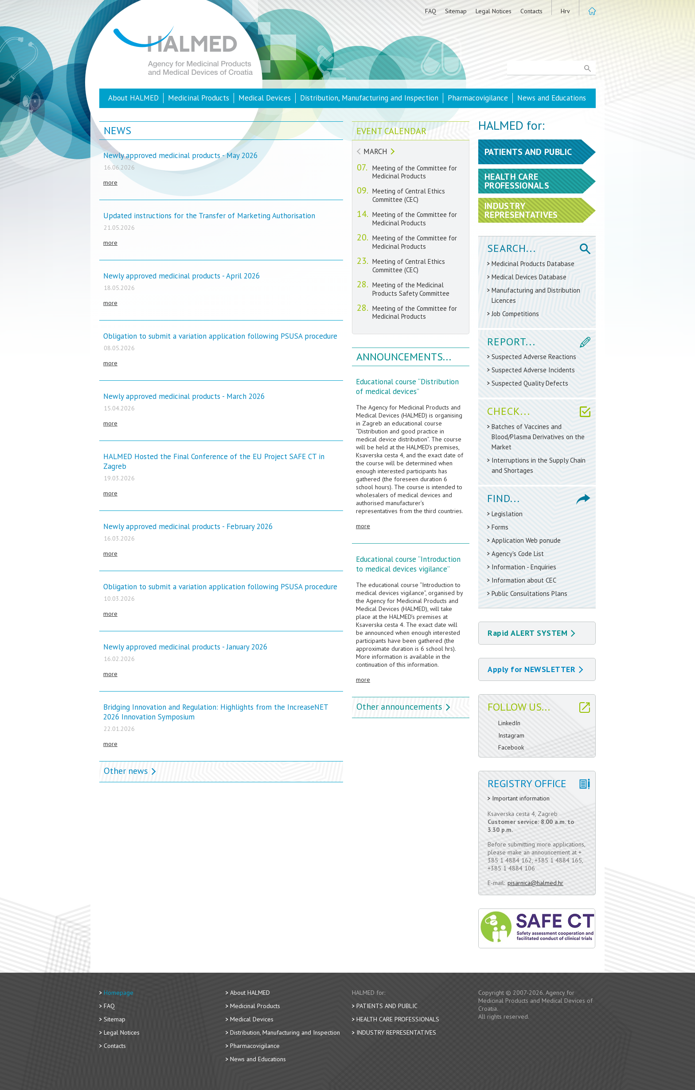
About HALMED (133, 98)
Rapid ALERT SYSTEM (531, 633)
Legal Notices (493, 11)
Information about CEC (524, 580)
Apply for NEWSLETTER (535, 669)
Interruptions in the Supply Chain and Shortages (539, 465)
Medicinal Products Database (533, 263)
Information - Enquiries (524, 567)
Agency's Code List (518, 553)
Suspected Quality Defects (530, 383)
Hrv (565, 11)
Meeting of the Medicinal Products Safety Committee (410, 289)
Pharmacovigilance (478, 98)
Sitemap (456, 11)
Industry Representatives (396, 1032)
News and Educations (551, 98)
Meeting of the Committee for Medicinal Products (414, 172)
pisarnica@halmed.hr (535, 883)
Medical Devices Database (529, 277)
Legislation (507, 514)
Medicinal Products (198, 98)
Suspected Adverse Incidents (533, 370)
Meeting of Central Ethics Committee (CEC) (408, 195)
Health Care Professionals (397, 1019)
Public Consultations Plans (529, 593)
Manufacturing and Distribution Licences (536, 295)
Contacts (531, 11)
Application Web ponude (526, 540)
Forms (500, 527)
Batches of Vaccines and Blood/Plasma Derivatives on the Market (538, 436)
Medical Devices (264, 98)
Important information (521, 798)
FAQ (430, 11)
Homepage (118, 993)
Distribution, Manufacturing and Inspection (369, 98)
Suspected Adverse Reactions (534, 356)
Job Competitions (515, 313)
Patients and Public (387, 1006)
